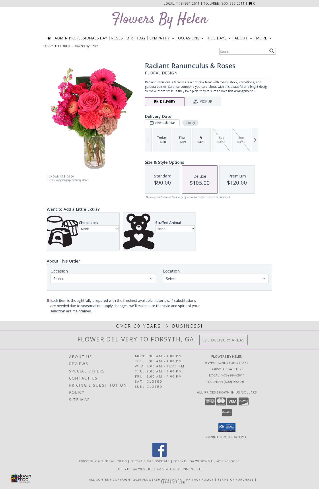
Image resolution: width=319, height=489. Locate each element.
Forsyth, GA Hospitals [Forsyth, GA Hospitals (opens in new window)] (150, 461)
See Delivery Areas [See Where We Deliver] (223, 340)
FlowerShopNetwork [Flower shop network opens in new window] (162, 479)
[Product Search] (243, 51)
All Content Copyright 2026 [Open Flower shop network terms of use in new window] (115, 479)
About (244, 38)
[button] (251, 3)
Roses (117, 38)
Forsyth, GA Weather (135, 469)
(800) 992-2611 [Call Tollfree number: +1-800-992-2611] (236, 381)
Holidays (220, 38)
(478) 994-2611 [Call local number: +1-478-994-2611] (188, 3)
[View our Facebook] (159, 455)
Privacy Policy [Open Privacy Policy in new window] (200, 479)
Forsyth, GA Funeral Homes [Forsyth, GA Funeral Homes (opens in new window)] (103, 461)
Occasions (191, 38)
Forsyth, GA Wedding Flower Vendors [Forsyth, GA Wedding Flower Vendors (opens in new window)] (206, 461)
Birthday (136, 38)
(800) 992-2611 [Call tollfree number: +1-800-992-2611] (233, 3)
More (264, 38)
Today (190, 123)
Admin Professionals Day (81, 38)
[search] (272, 51)
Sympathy (162, 38)
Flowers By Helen (159, 19)
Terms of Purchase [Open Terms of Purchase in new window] (236, 479)
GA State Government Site (179, 469)
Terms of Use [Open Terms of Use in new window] (173, 482)
